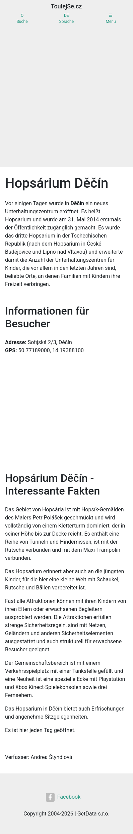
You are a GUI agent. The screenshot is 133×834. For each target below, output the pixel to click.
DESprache (66, 18)
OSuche (22, 18)
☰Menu (111, 18)
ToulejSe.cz (66, 6)
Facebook (63, 797)
